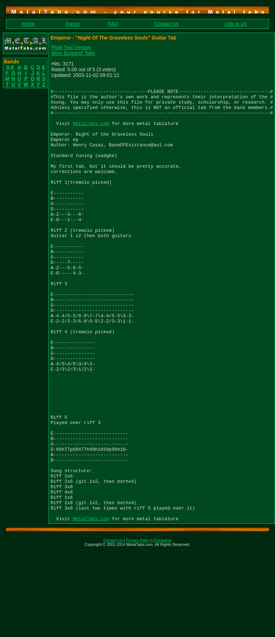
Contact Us (166, 24)
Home (28, 24)
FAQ (113, 24)
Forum (73, 24)
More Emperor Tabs (73, 53)
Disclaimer (163, 628)
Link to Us (235, 24)
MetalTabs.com (91, 132)
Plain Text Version (71, 47)
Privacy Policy (138, 628)
